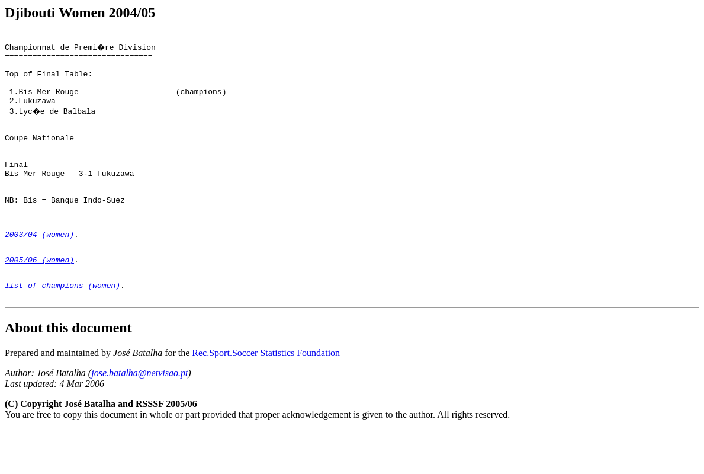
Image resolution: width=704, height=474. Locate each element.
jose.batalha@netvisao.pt (139, 417)
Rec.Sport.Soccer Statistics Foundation (266, 397)
